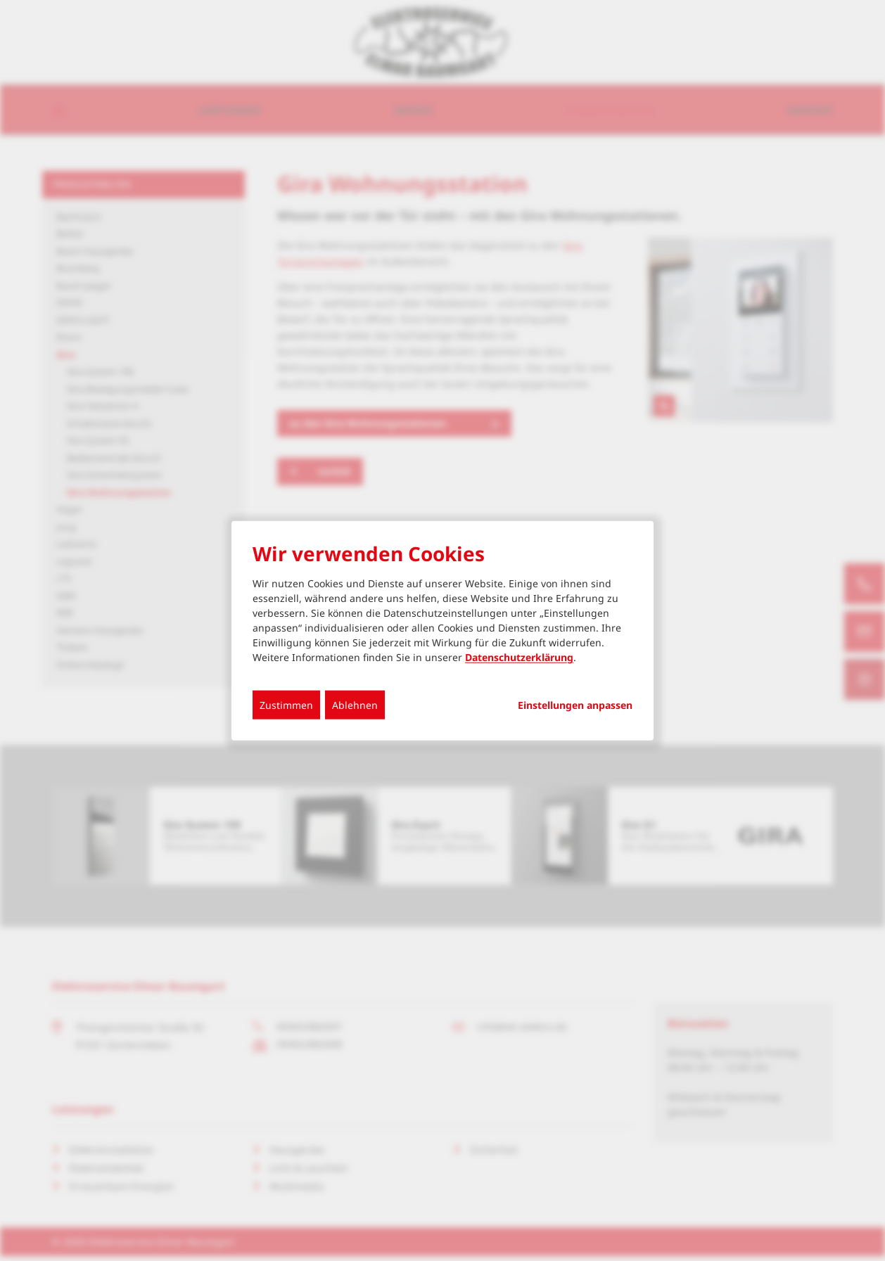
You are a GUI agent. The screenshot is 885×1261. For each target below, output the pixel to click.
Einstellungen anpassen (575, 705)
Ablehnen (355, 705)
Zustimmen (286, 705)
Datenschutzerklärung (519, 657)
